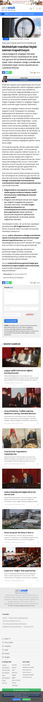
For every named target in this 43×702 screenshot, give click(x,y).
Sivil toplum (5, 668)
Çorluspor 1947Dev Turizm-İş (11, 621)
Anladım (26, 699)
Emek (3, 680)
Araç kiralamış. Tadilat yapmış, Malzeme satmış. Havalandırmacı (20, 412)
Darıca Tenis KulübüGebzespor (18, 618)
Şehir (6, 39)
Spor (13, 670)
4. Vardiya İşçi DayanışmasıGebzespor (14, 624)
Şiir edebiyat (6, 678)
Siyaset (14, 665)
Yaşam (4, 665)
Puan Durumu (27, 672)
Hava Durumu (27, 670)
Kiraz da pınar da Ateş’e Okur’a (19, 532)
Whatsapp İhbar (21, 690)
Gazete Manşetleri (28, 675)
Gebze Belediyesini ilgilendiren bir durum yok (20, 493)
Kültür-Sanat (16, 680)
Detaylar (16, 699)
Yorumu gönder (11, 321)
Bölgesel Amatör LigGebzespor (12, 627)
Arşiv (5, 650)
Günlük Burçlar (27, 677)
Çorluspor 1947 (28, 627)
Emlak (14, 683)
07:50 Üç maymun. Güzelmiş (16, 14)
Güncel (4, 683)
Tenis (5, 618)
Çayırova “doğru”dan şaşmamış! (20, 570)
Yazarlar (6, 646)
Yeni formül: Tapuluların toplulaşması (15, 452)
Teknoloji (14, 685)
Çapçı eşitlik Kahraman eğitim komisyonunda (18, 371)
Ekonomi (14, 672)
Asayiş (14, 667)
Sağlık (14, 675)
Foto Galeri (7, 642)
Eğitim (14, 678)
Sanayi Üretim (6, 670)
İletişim (6, 657)
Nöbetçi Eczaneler (28, 667)
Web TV (6, 639)
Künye (5, 653)
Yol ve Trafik (26, 665)
